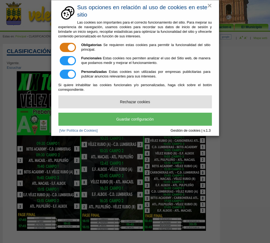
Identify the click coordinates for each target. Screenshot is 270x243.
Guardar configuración (135, 119)
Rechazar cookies (135, 102)
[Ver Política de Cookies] (78, 130)
